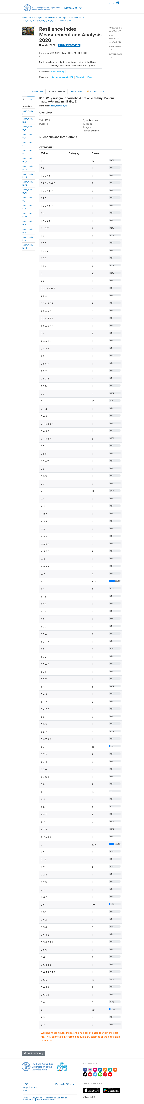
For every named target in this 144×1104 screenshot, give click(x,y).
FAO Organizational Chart (30, 1087)
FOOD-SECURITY (76, 18)
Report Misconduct (46, 1099)
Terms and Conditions (56, 1097)
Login (110, 3)
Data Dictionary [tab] (56, 91)
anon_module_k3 (58, 105)
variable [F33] (65, 21)
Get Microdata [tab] (95, 91)
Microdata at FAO (73, 8)
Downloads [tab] (76, 91)
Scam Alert (28, 1099)
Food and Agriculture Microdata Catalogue (48, 18)
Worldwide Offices (63, 1084)
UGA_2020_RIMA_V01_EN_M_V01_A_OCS (39, 21)
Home (24, 18)
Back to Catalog (33, 1053)
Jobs (25, 1097)
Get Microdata (69, 45)
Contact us (37, 1097)
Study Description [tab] (33, 91)
